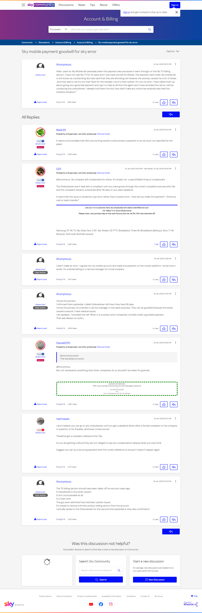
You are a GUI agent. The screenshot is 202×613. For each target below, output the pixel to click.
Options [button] (170, 51)
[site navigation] (23, 5)
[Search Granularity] (59, 29)
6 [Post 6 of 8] (60, 404)
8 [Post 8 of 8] (60, 519)
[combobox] (107, 29)
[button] (176, 64)
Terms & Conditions (64, 596)
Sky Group (159, 596)
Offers (116, 5)
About (104, 5)
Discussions (66, 5)
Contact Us (145, 596)
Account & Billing (101, 19)
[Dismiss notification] (177, 12)
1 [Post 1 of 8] (60, 102)
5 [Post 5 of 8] (60, 328)
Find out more (103, 134)
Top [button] (196, 596)
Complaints (131, 596)
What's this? (40, 75)
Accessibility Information (111, 596)
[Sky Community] (41, 5)
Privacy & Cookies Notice (87, 596)
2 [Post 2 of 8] (60, 154)
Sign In (174, 5)
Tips (92, 5)
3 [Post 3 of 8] (60, 244)
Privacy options (45, 596)
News (81, 5)
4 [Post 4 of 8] (60, 279)
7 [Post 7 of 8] (60, 467)
